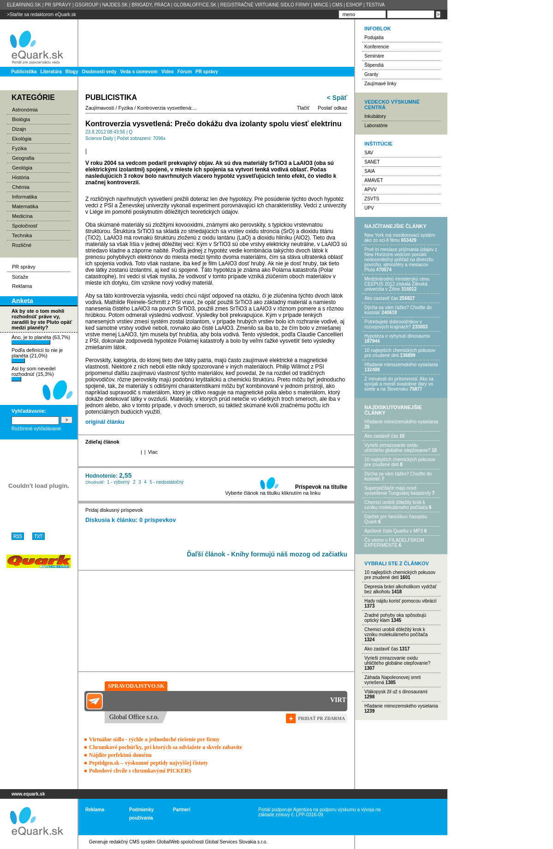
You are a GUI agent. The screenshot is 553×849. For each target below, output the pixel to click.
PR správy (207, 71)
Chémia (21, 187)
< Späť (337, 97)
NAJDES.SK (115, 4)
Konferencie (376, 46)
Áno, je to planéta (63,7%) (41, 339)
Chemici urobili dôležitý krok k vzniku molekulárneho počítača (396, 505)
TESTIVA (375, 4)
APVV (370, 189)
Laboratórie (376, 125)
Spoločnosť (25, 225)
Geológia (22, 167)
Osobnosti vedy (99, 71)
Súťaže (20, 277)
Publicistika (24, 71)
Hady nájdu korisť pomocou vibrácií (400, 600)
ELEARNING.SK (24, 4)
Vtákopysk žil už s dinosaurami (396, 691)
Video (167, 71)
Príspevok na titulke (321, 487)
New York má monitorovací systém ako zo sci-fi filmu (399, 238)
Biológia (21, 119)
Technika (22, 235)
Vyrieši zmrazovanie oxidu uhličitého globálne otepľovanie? (397, 448)
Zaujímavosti (99, 108)
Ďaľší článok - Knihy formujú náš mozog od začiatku (267, 554)
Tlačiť (303, 108)
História (20, 177)
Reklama (22, 286)
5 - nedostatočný (166, 482)
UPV (369, 208)
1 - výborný (118, 482)
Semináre (374, 56)
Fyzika (19, 148)
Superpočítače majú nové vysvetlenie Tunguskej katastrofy (397, 491)
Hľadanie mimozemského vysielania (401, 364)
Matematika (25, 206)
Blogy (71, 71)
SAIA (369, 171)
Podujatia (374, 37)
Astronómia (25, 109)
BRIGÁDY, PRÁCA (150, 4)
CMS (337, 4)
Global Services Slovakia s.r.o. (236, 841)
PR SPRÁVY (58, 4)
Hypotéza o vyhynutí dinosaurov (397, 336)
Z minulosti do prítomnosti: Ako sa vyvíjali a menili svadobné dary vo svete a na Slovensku (399, 384)
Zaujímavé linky (380, 83)
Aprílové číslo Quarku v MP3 (393, 530)
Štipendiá (374, 65)
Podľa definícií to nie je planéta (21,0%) (37, 355)
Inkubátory (375, 116)
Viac (153, 452)
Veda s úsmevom (139, 71)
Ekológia (21, 138)
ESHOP (354, 4)
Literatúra (51, 71)
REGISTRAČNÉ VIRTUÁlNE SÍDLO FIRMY (264, 4)
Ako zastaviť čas (381, 298)
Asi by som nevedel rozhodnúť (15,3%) (33, 373)
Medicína (22, 216)
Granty (371, 74)
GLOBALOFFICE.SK (194, 4)
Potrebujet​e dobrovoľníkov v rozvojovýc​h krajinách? (393, 324)
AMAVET (373, 180)
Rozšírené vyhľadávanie (36, 428)
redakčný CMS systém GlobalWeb (144, 841)
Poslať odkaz (332, 108)
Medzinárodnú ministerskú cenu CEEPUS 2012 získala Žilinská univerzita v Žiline (396, 284)
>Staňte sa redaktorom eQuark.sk (41, 14)
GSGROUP (86, 4)
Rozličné (21, 245)
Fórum (185, 71)
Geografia (23, 158)
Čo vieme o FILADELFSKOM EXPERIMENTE (394, 543)
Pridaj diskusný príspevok (114, 510)
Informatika (24, 196)
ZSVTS (371, 198)
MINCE (321, 4)
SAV (368, 152)
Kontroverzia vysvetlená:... (166, 108)
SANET (372, 161)
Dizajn (19, 129)
